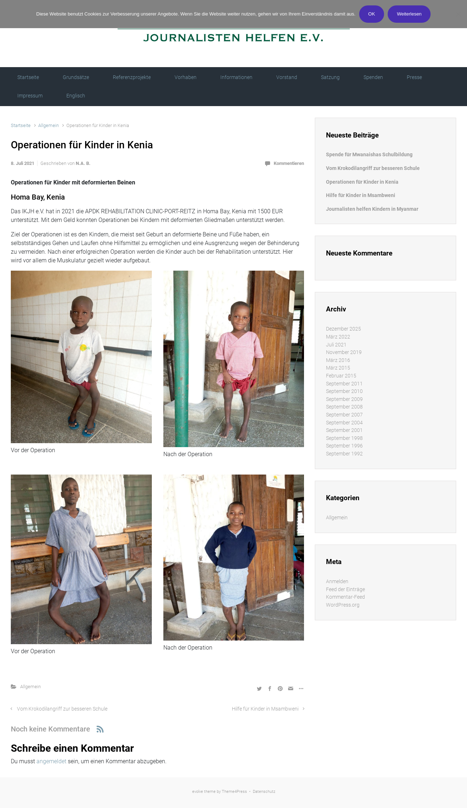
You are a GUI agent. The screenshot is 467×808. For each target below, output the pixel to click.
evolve (197, 791)
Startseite (28, 77)
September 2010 (344, 391)
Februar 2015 (341, 376)
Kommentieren (289, 163)
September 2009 (344, 399)
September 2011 (344, 384)
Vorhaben (186, 77)
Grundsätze (76, 77)
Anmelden (337, 581)
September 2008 (344, 407)
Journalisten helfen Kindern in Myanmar (372, 209)
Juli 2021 (336, 345)
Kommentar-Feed (345, 597)
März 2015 (338, 368)
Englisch (75, 96)
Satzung (330, 77)
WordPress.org (343, 605)
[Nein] (458, 14)
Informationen (236, 77)
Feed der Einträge (345, 589)
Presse (414, 77)
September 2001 (344, 430)
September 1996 (344, 446)
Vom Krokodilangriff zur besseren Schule (62, 709)
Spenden (373, 77)
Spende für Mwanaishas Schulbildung (369, 155)
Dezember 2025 (343, 329)
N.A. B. (83, 163)
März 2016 (338, 360)
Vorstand (286, 77)
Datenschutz (264, 791)
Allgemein (48, 125)
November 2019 (344, 352)
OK (371, 14)
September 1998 (344, 438)
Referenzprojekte (132, 77)
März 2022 (338, 337)
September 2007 (344, 415)
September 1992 (344, 454)
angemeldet (51, 761)
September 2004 (344, 423)
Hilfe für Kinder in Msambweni (265, 709)
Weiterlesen (409, 14)
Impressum (30, 96)
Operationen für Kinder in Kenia (362, 182)
